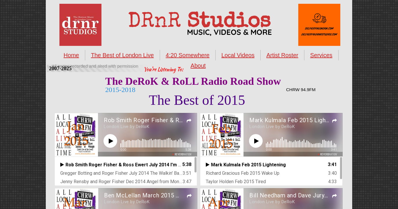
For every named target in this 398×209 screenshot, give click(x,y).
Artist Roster (282, 55)
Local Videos (238, 55)
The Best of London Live (122, 55)
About (198, 65)
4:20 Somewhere (188, 55)
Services (321, 55)
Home (71, 55)
